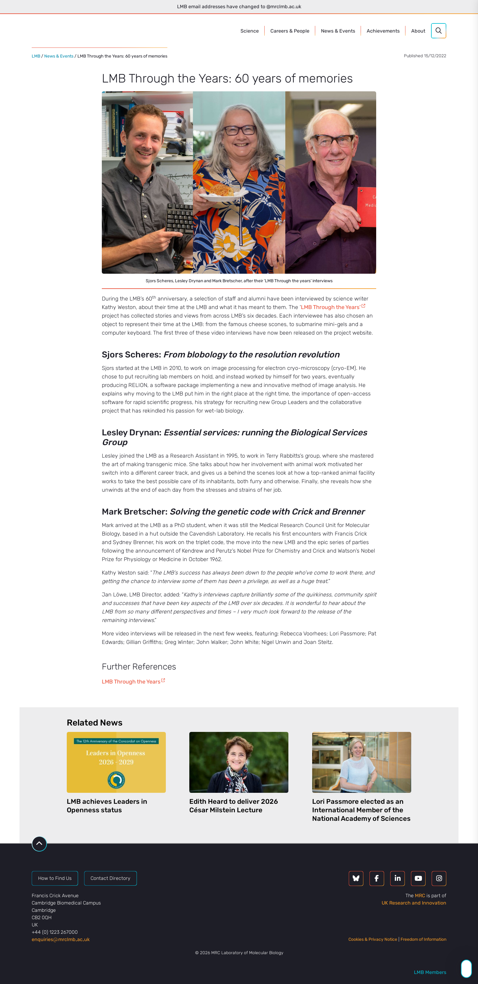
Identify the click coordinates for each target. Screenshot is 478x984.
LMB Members (430, 972)
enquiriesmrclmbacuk (61, 939)
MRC (420, 895)
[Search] (439, 31)
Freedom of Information (423, 939)
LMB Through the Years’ (331, 307)
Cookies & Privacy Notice (372, 939)
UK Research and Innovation (414, 903)
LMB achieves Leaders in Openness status (107, 805)
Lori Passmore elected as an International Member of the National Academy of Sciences (361, 810)
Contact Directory (110, 878)
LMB (36, 56)
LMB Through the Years (131, 681)
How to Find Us (55, 878)
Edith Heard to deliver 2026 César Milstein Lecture (233, 805)
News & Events (58, 56)
